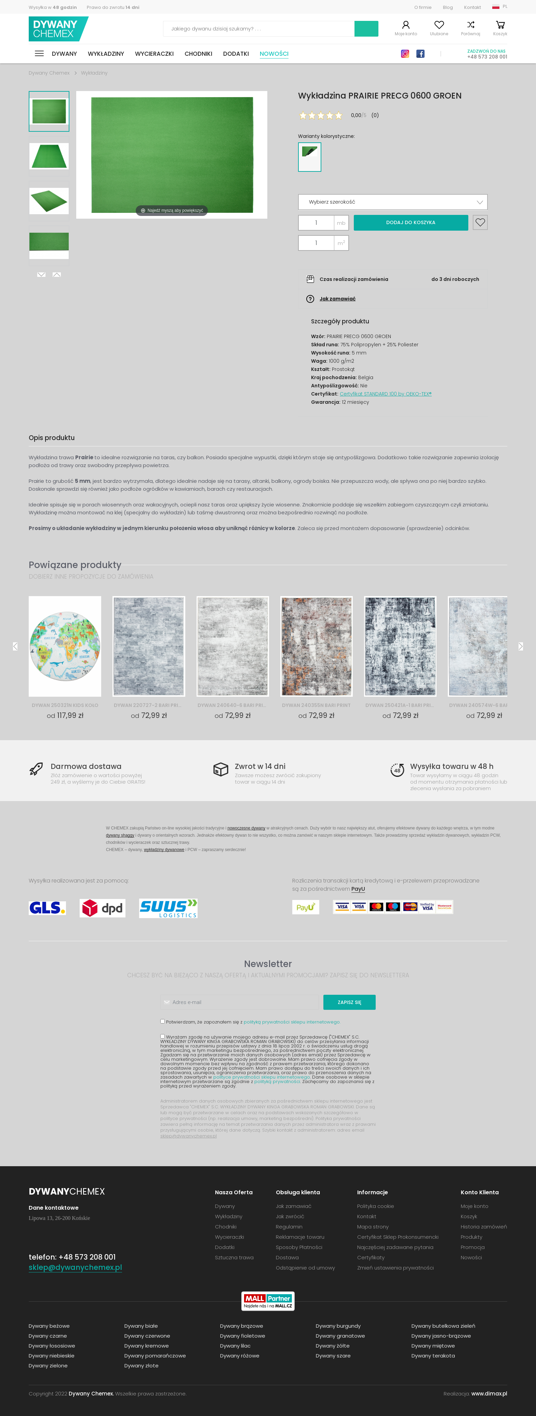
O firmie (423, 7)
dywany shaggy (120, 835)
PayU (358, 889)
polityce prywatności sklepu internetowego (261, 1077)
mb (341, 223)
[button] (393, 202)
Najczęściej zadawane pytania (395, 1247)
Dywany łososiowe (52, 1345)
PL (505, 6)
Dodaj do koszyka (411, 222)
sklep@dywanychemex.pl (188, 1136)
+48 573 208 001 (487, 56)
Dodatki (236, 54)
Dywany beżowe (49, 1325)
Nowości (274, 54)
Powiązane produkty (75, 564)
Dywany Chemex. (91, 1393)
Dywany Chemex (59, 28)
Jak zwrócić (290, 1216)
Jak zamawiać (338, 298)
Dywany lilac (235, 1345)
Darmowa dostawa (86, 766)
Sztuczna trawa (234, 1257)
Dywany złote (141, 1365)
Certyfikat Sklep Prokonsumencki (398, 1236)
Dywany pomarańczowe (155, 1355)
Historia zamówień (484, 1226)
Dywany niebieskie (52, 1355)
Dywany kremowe (146, 1345)
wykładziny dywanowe (164, 849)
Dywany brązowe (241, 1325)
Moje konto (406, 34)
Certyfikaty (371, 1257)
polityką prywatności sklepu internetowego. (292, 1022)
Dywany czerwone (147, 1335)
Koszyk (500, 34)
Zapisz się (349, 1002)
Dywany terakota (433, 1355)
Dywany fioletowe (242, 1335)
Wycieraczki (154, 54)
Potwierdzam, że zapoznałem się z (250, 1021)
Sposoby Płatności (299, 1247)
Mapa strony (373, 1226)
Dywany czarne (48, 1335)
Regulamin (289, 1226)
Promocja (473, 1247)
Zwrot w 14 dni (260, 766)
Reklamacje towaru (300, 1236)
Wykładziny (106, 54)
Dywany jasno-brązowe (441, 1335)
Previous (57, 275)
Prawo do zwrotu (113, 7)
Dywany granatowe (340, 1335)
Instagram (405, 54)
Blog (448, 7)
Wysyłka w (53, 7)
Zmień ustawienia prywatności (395, 1267)
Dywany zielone (48, 1365)
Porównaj (470, 34)
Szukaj (366, 29)
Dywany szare (333, 1355)
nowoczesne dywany (246, 828)
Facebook (420, 54)
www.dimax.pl (489, 1393)
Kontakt (472, 7)
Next (41, 275)
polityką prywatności (277, 1081)
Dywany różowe (239, 1355)
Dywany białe (141, 1325)
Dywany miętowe (433, 1345)
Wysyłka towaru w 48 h (452, 766)
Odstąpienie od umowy (305, 1267)
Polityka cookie (375, 1206)
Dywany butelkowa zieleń (443, 1325)
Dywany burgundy (338, 1325)
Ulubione (439, 34)
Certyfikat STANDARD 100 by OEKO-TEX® (386, 393)
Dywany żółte (333, 1345)
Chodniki (198, 54)
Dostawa (287, 1257)
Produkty (471, 1236)
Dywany (64, 54)
